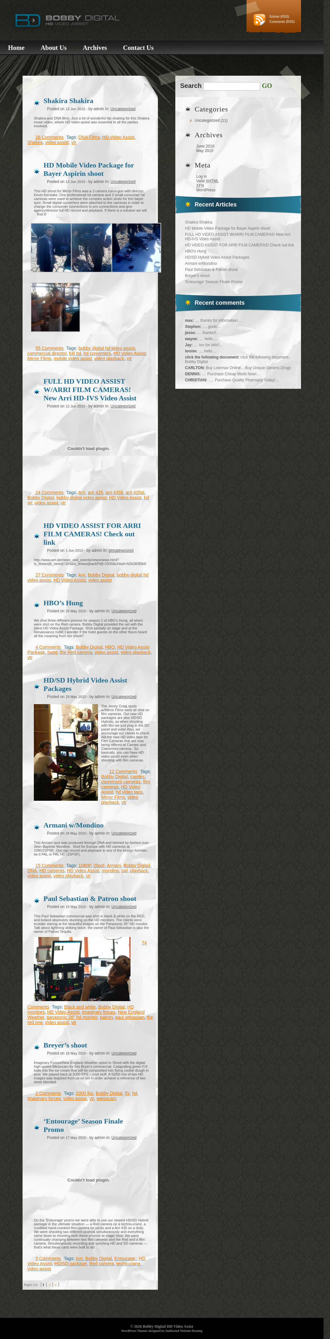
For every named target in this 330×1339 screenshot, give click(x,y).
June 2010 (205, 146)
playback (139, 870)
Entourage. (125, 1258)
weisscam (106, 1098)
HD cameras (51, 870)
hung (52, 652)
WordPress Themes (134, 1331)
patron (106, 1017)
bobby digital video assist (81, 497)
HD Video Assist (118, 137)
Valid (207, 181)
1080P (84, 865)
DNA (32, 870)
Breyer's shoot (197, 275)
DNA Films (89, 137)
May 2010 (204, 150)
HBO (110, 647)
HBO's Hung (195, 251)
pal (124, 870)
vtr (73, 142)
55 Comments (49, 348)
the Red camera (76, 652)
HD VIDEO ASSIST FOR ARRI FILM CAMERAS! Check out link (239, 245)
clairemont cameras (121, 781)
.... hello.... (208, 339)
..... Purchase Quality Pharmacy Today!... (243, 380)
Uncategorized (207, 120)
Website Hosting (191, 1331)
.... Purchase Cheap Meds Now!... (231, 374)
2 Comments (48, 1093)
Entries (274, 16)
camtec (137, 776)
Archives (95, 47)
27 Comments (49, 575)
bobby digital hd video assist (106, 348)
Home (16, 47)
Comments (277, 22)
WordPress (205, 190)
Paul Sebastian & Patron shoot (211, 269)
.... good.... (212, 326)
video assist (57, 142)
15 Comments (49, 865)
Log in (201, 176)
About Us (54, 47)
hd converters (97, 353)
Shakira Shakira (198, 222)
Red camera (101, 1263)
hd (134, 1093)
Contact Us (138, 47)
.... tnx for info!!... (208, 345)
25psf (98, 865)
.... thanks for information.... (218, 320)
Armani (114, 865)
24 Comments (49, 492)
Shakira (35, 142)
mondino (110, 870)
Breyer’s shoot (65, 1045)
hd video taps (129, 792)
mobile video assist (73, 358)
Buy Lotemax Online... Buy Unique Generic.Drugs (248, 368)
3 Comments (48, 1258)
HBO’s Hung (63, 603)
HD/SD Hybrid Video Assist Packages (217, 257)
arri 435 (95, 492)
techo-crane (128, 1263)
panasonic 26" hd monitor (72, 1017)
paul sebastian (129, 1017)
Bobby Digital (40, 497)
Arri (81, 492)
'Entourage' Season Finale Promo (214, 282)
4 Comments (48, 647)
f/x (127, 1093)
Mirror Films (39, 358)
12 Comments (123, 771)
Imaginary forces (98, 1012)
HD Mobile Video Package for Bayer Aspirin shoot (227, 228)
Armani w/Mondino (201, 263)
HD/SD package (70, 1263)
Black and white (80, 1006)
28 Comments (49, 137)
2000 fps (84, 1093)
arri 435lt (114, 492)
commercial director (46, 353)
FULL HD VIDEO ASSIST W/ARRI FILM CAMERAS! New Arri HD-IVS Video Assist (90, 389)
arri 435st (135, 492)
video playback (109, 358)
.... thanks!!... (208, 332)
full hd (75, 353)
